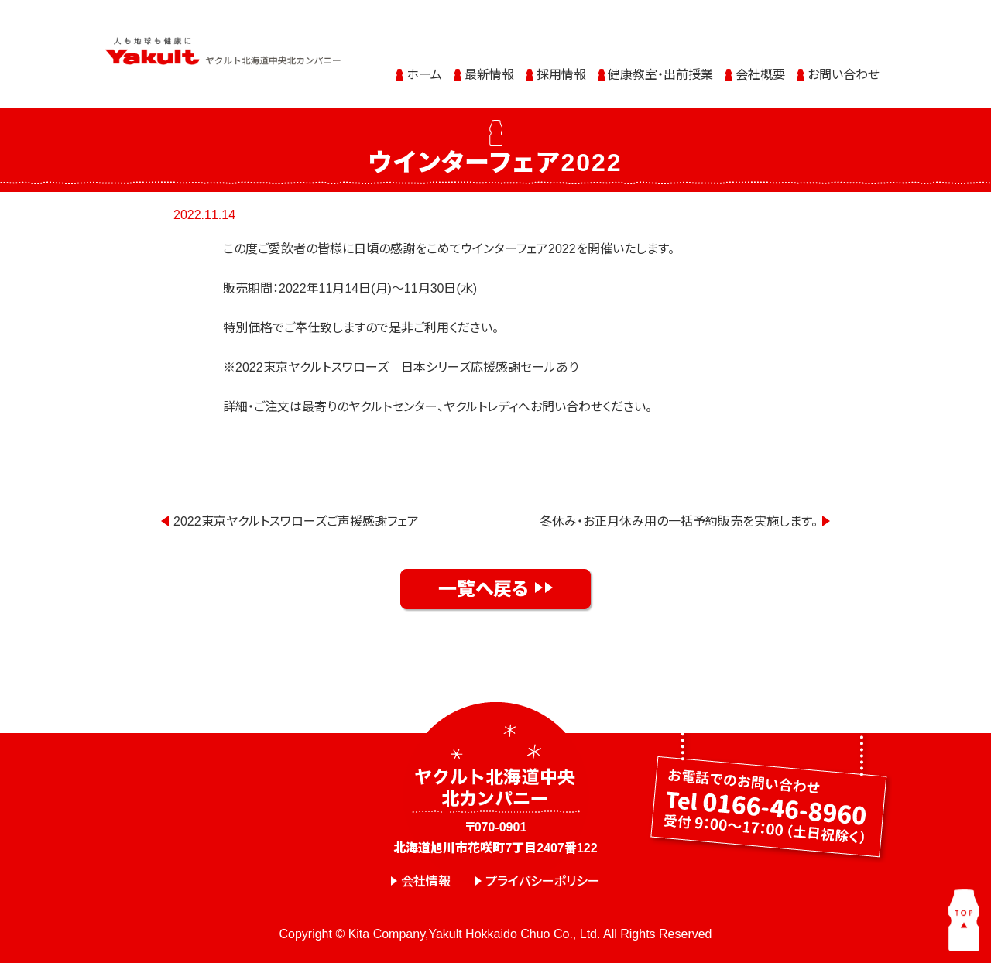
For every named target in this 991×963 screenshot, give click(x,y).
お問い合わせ (844, 63)
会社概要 (760, 63)
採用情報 (561, 63)
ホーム (424, 63)
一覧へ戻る (483, 588)
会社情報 (426, 882)
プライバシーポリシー (542, 882)
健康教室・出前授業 (660, 63)
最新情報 (489, 63)
